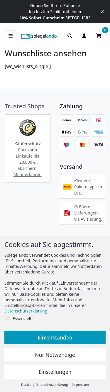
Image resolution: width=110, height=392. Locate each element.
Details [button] (26, 385)
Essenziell (17, 318)
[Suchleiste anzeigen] (70, 35)
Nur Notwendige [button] (55, 354)
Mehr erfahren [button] (27, 174)
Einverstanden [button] (55, 337)
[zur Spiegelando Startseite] (39, 36)
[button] (27, 127)
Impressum (80, 385)
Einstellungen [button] (55, 371)
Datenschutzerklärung (25, 311)
